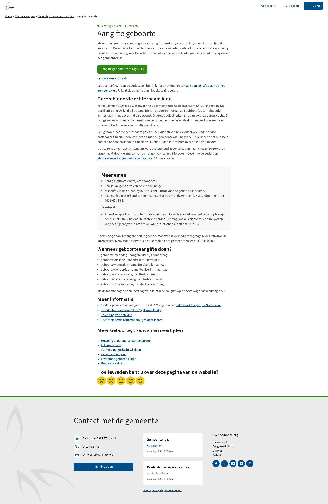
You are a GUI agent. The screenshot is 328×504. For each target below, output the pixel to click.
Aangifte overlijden (113, 354)
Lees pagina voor (109, 26)
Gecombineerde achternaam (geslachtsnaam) (132, 320)
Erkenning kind (111, 345)
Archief (216, 456)
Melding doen (103, 467)
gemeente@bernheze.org (98, 455)
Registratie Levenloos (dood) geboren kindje (131, 310)
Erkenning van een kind (116, 315)
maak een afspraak (114, 79)
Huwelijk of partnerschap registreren (126, 341)
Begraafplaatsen (112, 363)
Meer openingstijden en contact (162, 491)
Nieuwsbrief (219, 442)
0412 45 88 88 (91, 447)
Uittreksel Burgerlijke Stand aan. (198, 305)
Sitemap (217, 451)
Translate (131, 26)
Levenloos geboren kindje (118, 359)
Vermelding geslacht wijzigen (121, 350)
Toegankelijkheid (222, 447)
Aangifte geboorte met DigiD (124, 70)
